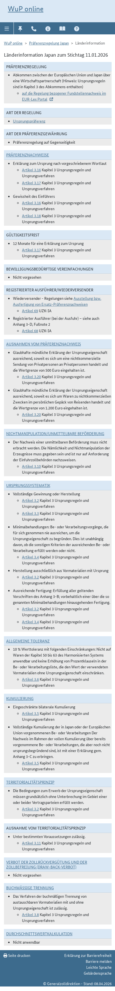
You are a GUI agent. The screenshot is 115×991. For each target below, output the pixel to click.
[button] (7, 28)
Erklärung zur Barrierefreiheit (88, 955)
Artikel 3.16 (31, 169)
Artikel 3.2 (30, 500)
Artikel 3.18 (31, 215)
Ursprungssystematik (28, 485)
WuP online (25, 9)
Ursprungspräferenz (29, 121)
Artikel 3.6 (30, 679)
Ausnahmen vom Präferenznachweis (43, 344)
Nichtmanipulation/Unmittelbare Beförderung (55, 433)
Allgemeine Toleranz (28, 641)
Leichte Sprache (99, 967)
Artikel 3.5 (30, 713)
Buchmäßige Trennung (30, 887)
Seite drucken (16, 955)
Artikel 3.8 (30, 914)
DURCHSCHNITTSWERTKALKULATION (39, 933)
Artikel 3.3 (30, 513)
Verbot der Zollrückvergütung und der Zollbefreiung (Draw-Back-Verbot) (46, 864)
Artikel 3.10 (31, 466)
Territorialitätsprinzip (30, 782)
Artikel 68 (30, 330)
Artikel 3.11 (31, 843)
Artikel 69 (30, 310)
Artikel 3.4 (30, 557)
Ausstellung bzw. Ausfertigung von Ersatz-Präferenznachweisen (57, 301)
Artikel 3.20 (31, 376)
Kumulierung (20, 698)
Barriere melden (99, 961)
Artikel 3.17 (31, 182)
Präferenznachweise (27, 155)
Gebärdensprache (98, 973)
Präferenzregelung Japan (49, 43)
